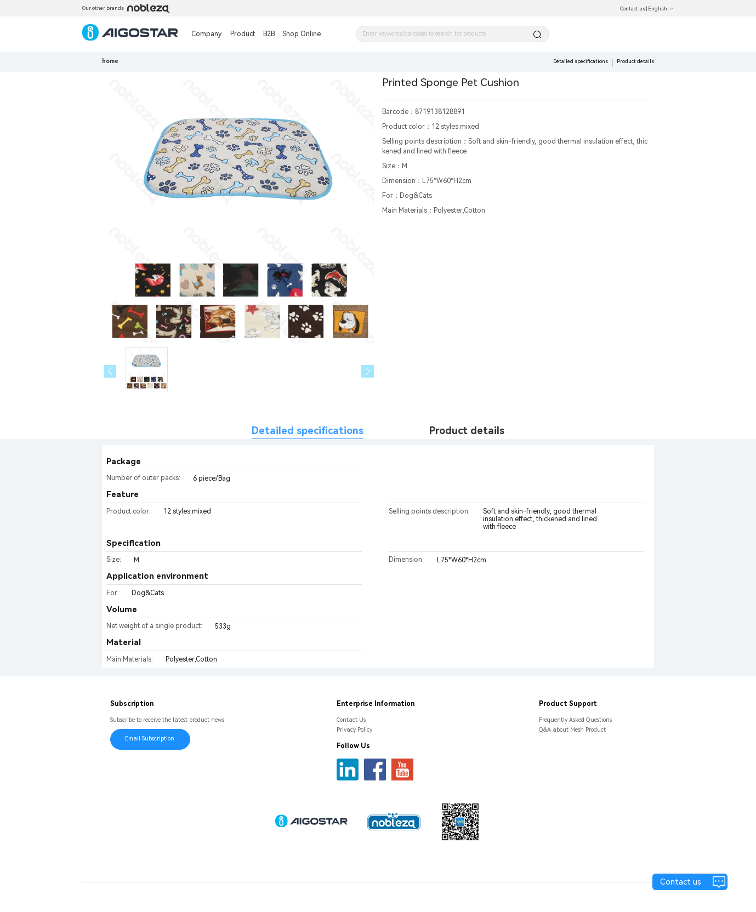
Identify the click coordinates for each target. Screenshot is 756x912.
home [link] (110, 61)
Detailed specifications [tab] (307, 430)
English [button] (661, 9)
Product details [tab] (466, 430)
